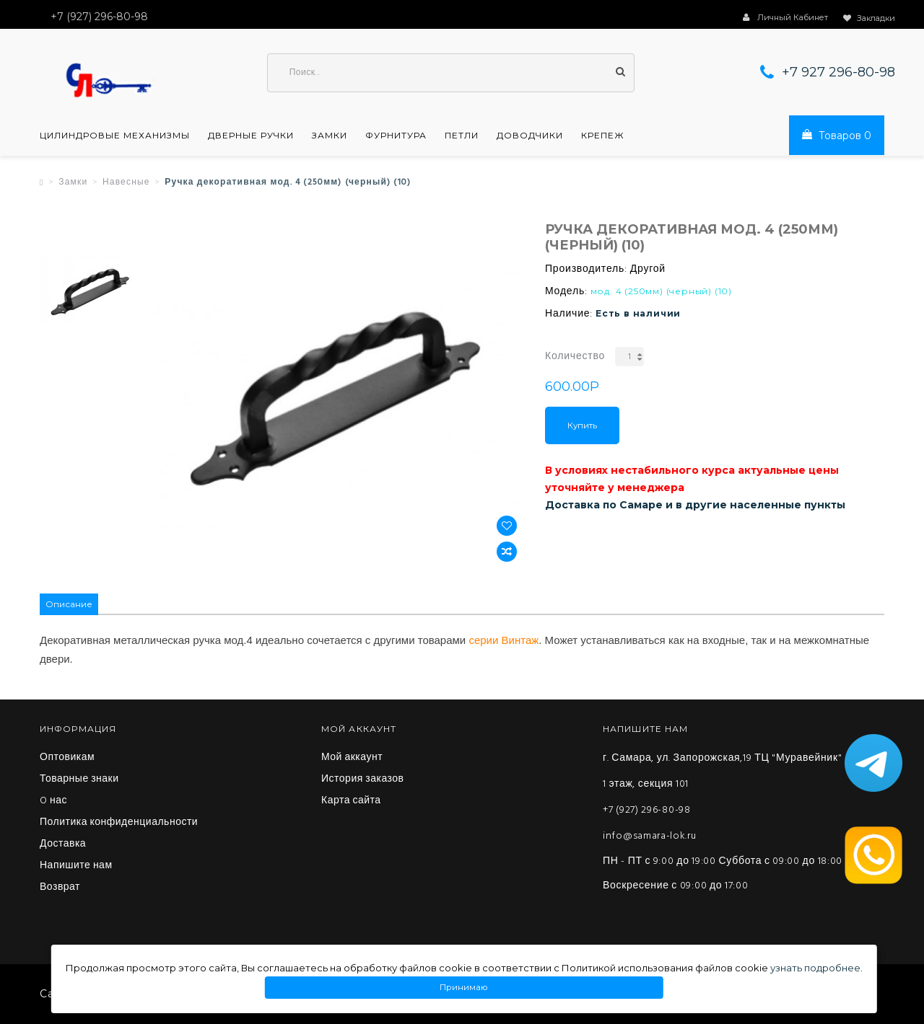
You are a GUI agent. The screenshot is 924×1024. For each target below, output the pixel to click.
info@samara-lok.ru (650, 836)
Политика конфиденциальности (119, 823)
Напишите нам (76, 866)
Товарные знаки (79, 779)
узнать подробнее (815, 968)
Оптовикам (67, 758)
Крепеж (602, 136)
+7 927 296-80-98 (838, 72)
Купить (582, 425)
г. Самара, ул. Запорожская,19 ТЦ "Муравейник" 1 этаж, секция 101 (722, 771)
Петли (462, 136)
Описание (68, 604)
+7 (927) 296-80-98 (647, 810)
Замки (329, 136)
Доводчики (530, 136)
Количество (575, 356)
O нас (53, 801)
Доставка (63, 844)
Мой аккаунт (352, 758)
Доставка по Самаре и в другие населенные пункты (695, 504)
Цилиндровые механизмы (115, 136)
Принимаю (464, 987)
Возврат (60, 887)
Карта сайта (351, 801)
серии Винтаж (503, 640)
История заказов (362, 779)
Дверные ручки (251, 136)
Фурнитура (396, 136)
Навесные (126, 182)
